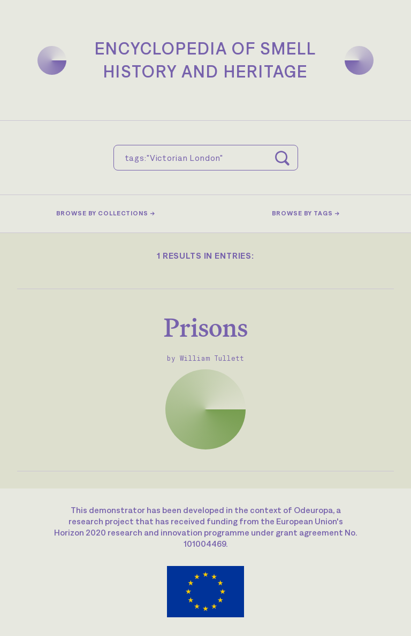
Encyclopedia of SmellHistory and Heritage (205, 59)
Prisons (206, 327)
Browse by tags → (306, 213)
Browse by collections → (105, 213)
